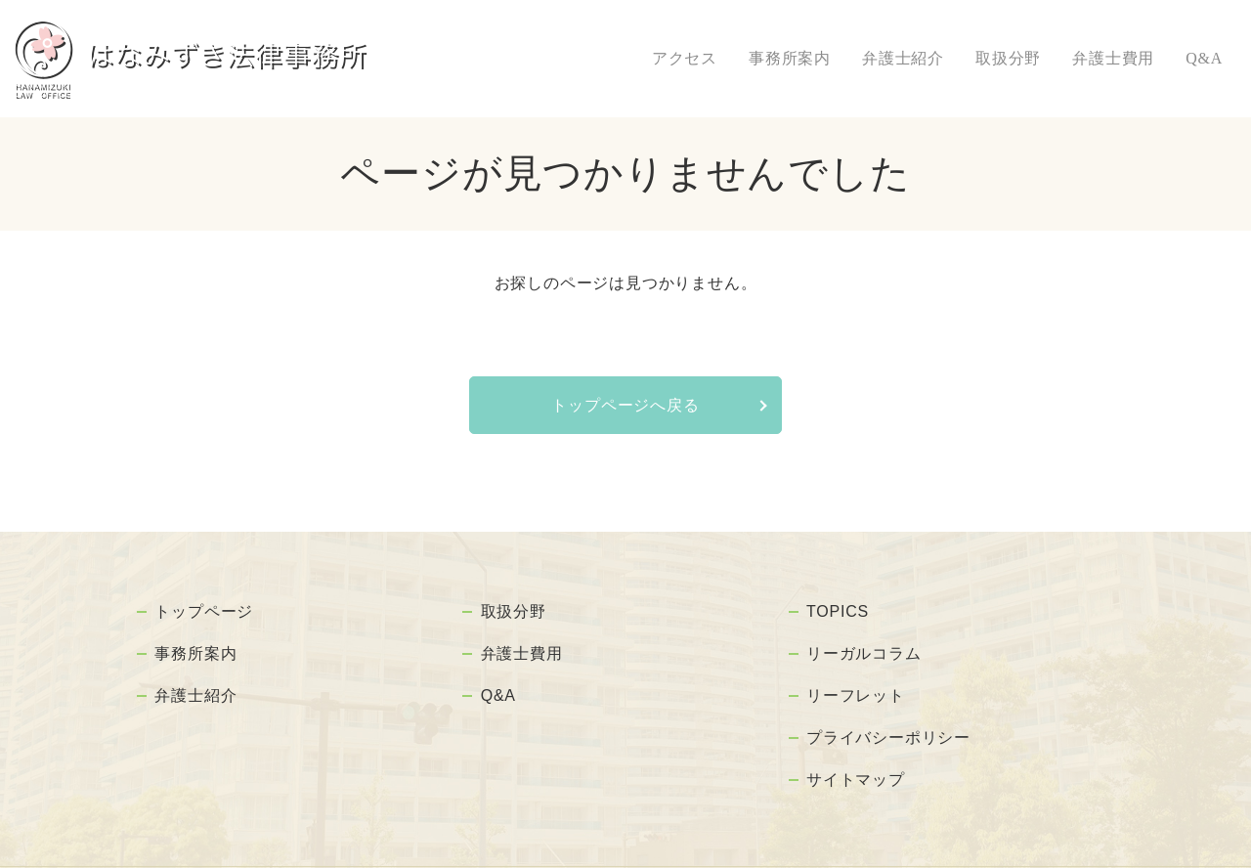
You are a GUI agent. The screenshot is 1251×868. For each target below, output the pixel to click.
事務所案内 (790, 58)
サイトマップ (857, 730)
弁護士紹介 (903, 58)
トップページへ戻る (625, 405)
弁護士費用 (1113, 58)
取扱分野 (1008, 58)
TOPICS (839, 606)
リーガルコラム (866, 637)
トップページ (206, 606)
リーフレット (857, 669)
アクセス (684, 58)
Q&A (1204, 58)
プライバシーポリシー (890, 699)
